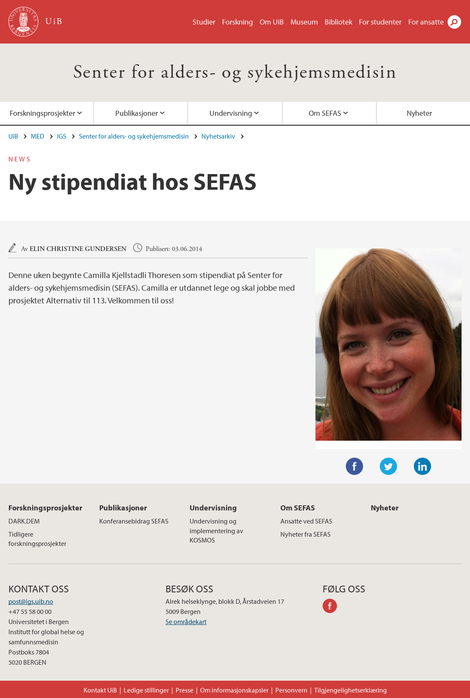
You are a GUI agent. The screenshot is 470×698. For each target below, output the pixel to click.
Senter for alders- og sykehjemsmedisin (235, 72)
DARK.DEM (24, 521)
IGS (61, 136)
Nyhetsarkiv (218, 136)
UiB (13, 136)
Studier (204, 22)
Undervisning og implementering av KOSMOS (216, 530)
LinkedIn (423, 466)
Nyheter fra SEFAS (305, 534)
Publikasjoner (136, 113)
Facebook (355, 466)
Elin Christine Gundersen (78, 249)
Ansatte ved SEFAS (306, 521)
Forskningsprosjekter (42, 113)
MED (37, 136)
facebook (333, 607)
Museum (304, 22)
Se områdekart (186, 621)
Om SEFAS (325, 113)
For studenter (380, 22)
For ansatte (426, 22)
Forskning (237, 22)
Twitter (388, 466)
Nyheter (385, 508)
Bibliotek (338, 22)
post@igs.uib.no (30, 601)
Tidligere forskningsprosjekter (37, 539)
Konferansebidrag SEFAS (133, 521)
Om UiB (272, 22)
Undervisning (230, 113)
